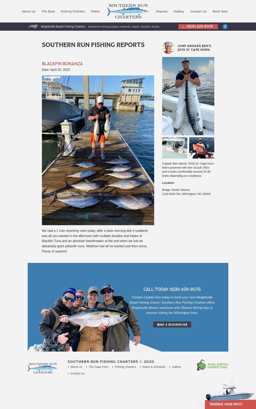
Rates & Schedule (153, 366)
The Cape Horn (98, 366)
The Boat (48, 11)
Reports (162, 11)
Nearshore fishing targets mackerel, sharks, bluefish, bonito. (124, 26)
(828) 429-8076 (197, 26)
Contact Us (198, 11)
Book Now (220, 11)
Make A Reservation (172, 324)
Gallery (179, 11)
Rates (95, 11)
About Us (28, 11)
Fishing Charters (73, 11)
